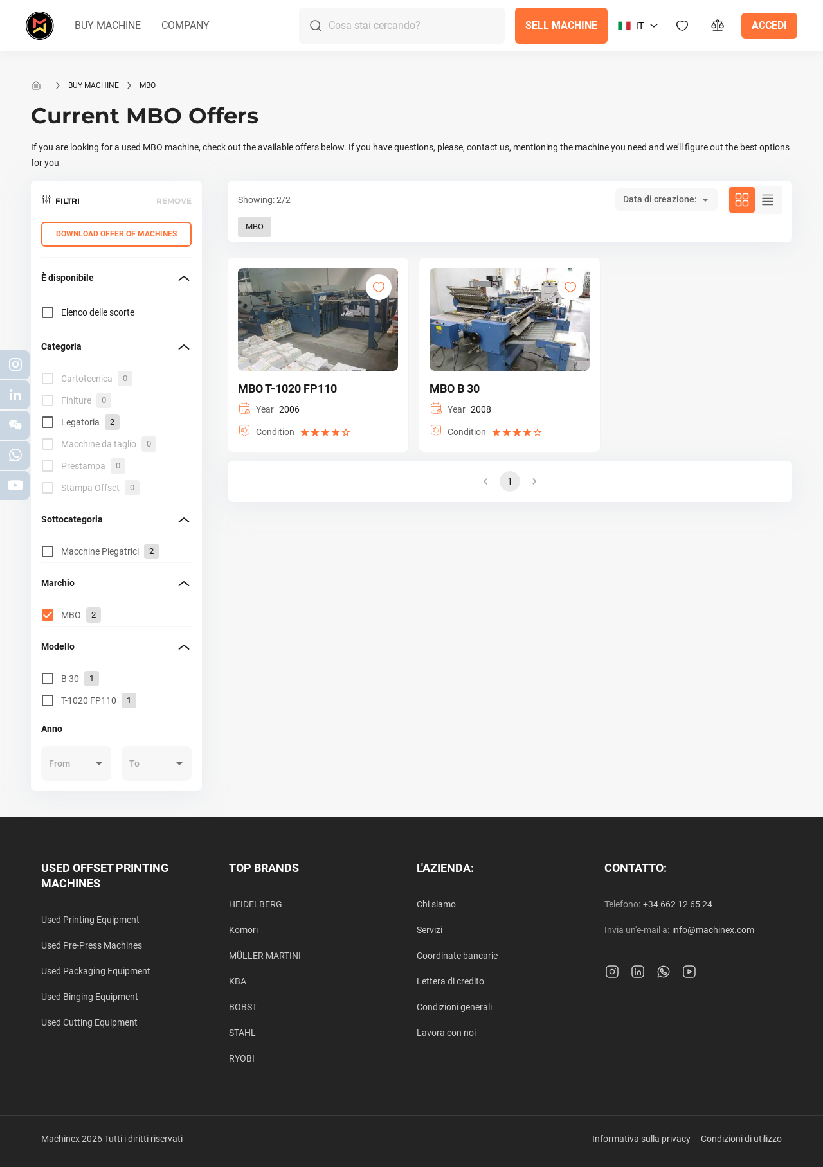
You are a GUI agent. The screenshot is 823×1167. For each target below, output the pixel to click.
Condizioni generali (454, 1007)
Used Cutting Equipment (89, 1022)
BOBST (243, 1007)
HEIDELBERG (255, 904)
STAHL (242, 1033)
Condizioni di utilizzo (741, 1139)
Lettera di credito (450, 981)
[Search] (417, 25)
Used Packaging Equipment (95, 971)
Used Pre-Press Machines (91, 945)
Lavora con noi (446, 1033)
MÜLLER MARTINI (265, 955)
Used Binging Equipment (89, 997)
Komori (243, 930)
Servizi (429, 930)
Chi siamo (436, 904)
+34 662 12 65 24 (677, 904)
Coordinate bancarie (457, 955)
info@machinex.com (713, 930)
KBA (237, 981)
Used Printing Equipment (90, 919)
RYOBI (242, 1058)
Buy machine (93, 85)
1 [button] (510, 481)
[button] (107, 25)
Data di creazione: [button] (660, 199)
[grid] (116, 433)
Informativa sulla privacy (641, 1139)
